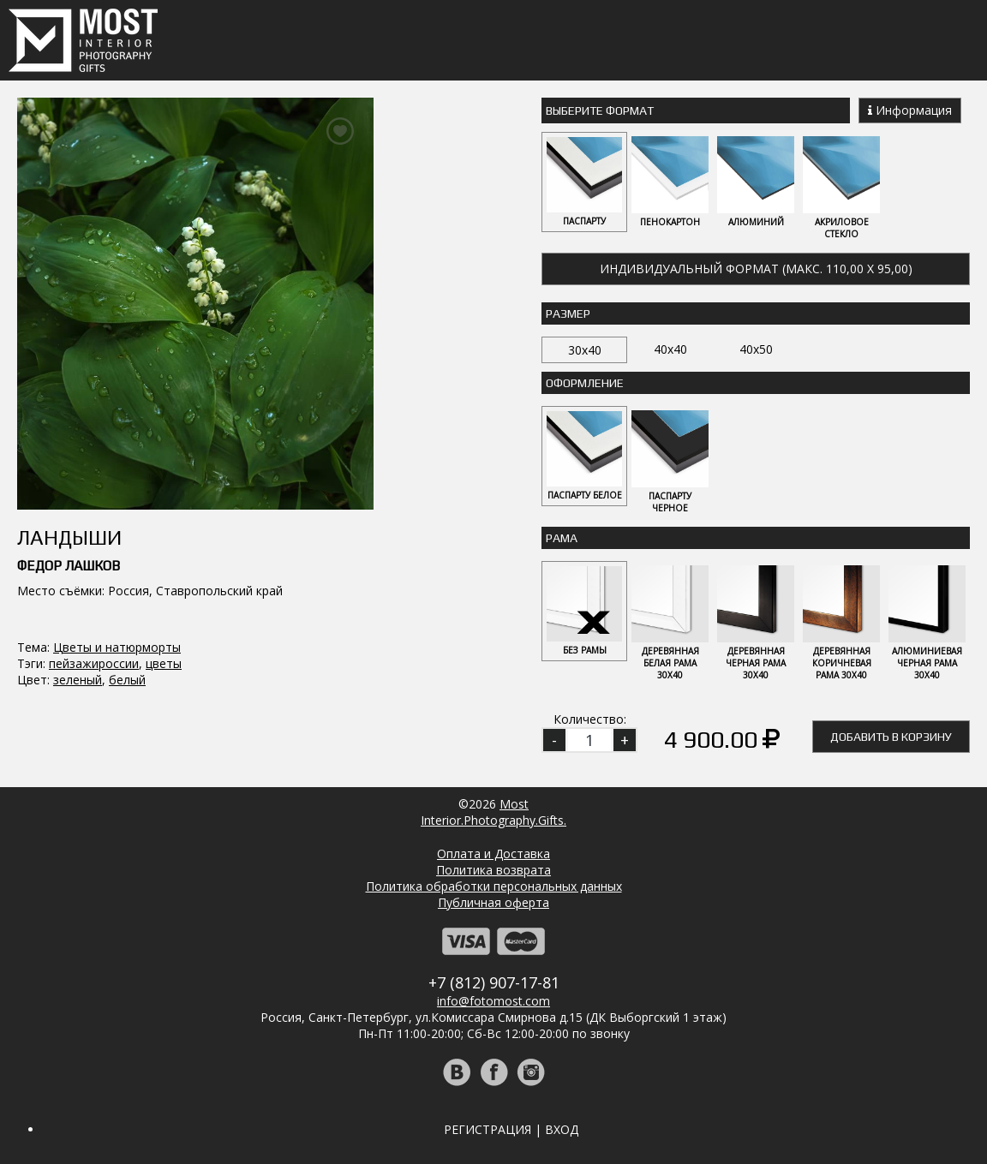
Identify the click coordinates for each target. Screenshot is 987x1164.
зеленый (77, 680)
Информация (910, 110)
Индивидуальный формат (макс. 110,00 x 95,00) (756, 268)
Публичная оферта (493, 902)
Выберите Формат (600, 110)
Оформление (585, 383)
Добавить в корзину (891, 736)
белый (127, 680)
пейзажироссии (94, 663)
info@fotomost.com (493, 1001)
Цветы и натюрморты (117, 647)
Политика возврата (493, 870)
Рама (561, 538)
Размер (568, 313)
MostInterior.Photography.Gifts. (493, 812)
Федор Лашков (68, 566)
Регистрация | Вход (511, 1129)
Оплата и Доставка (493, 853)
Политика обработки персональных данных (494, 886)
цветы (164, 663)
